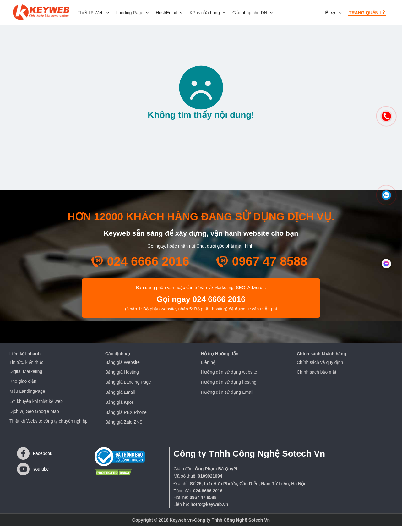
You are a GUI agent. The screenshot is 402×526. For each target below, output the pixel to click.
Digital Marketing (25, 371)
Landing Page (132, 12)
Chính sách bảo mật (316, 372)
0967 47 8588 (269, 261)
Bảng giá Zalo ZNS (124, 422)
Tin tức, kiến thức (26, 362)
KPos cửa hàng (208, 12)
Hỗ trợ (329, 12)
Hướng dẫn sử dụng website (229, 372)
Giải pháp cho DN (253, 12)
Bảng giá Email (120, 392)
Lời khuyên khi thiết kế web (36, 401)
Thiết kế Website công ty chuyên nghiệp (48, 421)
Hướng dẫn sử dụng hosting (228, 382)
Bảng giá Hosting (122, 372)
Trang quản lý (367, 12)
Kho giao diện (22, 381)
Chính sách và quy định (320, 362)
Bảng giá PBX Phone (126, 412)
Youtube (33, 469)
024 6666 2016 (148, 261)
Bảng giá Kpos (119, 402)
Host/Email (169, 12)
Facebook (34, 453)
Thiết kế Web (94, 12)
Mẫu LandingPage (27, 391)
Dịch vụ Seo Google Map (34, 411)
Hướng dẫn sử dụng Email (227, 392)
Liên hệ (208, 362)
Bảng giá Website (122, 362)
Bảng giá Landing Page (128, 382)
